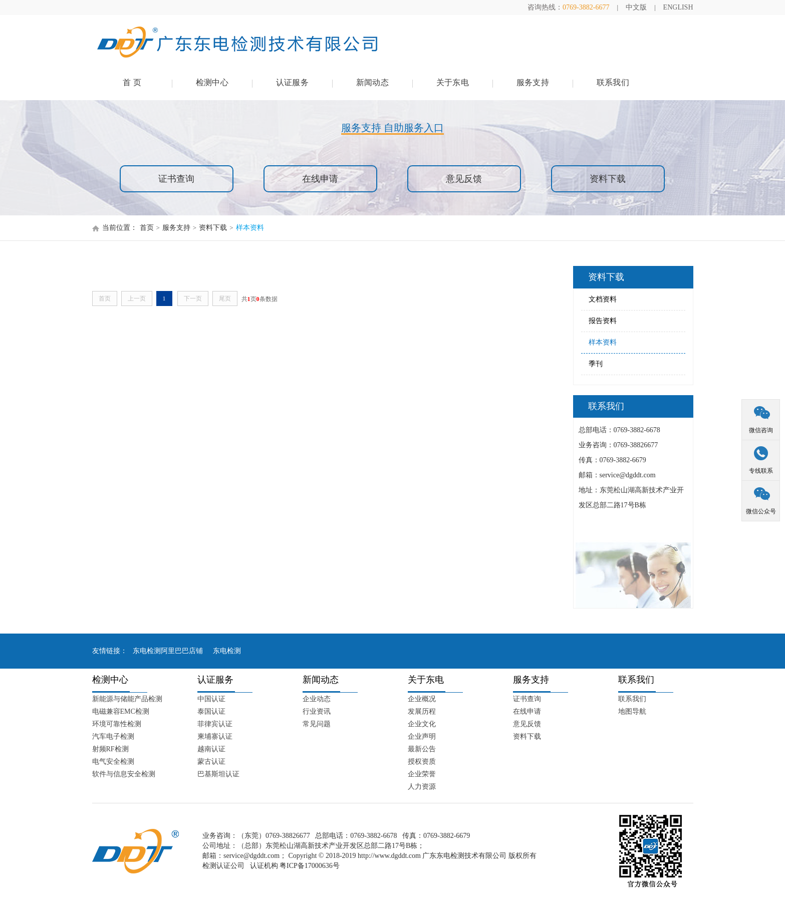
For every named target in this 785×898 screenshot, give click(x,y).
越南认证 (211, 749)
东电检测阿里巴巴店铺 (168, 651)
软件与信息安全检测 (123, 774)
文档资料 (603, 299)
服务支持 (532, 82)
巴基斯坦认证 (218, 774)
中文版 (636, 7)
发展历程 (422, 711)
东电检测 (227, 651)
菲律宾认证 (214, 724)
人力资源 (422, 786)
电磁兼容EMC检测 (120, 711)
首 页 (132, 82)
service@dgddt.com (251, 855)
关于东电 (452, 82)
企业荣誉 (422, 774)
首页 (147, 227)
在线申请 (320, 179)
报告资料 (603, 321)
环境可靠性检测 (116, 724)
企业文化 (422, 724)
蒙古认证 (211, 761)
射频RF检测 (110, 749)
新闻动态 (372, 82)
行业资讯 (317, 711)
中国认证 (211, 699)
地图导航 (632, 711)
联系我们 (613, 82)
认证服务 (292, 82)
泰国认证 (211, 711)
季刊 (596, 364)
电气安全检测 (113, 761)
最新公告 (422, 749)
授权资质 (422, 761)
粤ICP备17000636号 (310, 865)
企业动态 (317, 699)
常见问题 (317, 724)
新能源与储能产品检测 (127, 699)
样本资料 (250, 227)
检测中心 (212, 82)
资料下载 (608, 179)
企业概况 (422, 699)
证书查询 (176, 179)
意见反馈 (464, 179)
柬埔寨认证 (214, 736)
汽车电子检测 (113, 736)
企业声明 (422, 736)
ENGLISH (678, 7)
